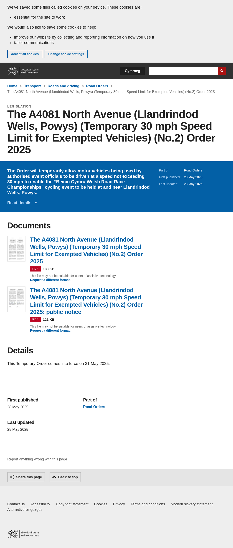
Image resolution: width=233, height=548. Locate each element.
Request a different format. (50, 280)
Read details (20, 203)
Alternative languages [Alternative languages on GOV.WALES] (24, 509)
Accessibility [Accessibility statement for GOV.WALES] (40, 504)
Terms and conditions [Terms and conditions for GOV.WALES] (148, 504)
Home (12, 86)
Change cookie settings (66, 54)
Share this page (29, 477)
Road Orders (97, 86)
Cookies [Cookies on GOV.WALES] (100, 504)
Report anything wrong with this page (37, 459)
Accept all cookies (25, 54)
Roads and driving (63, 86)
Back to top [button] (68, 477)
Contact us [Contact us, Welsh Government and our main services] (16, 504)
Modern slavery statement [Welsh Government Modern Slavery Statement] (192, 504)
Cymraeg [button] (132, 71)
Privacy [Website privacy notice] (119, 504)
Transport (32, 86)
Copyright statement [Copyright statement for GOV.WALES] (72, 504)
